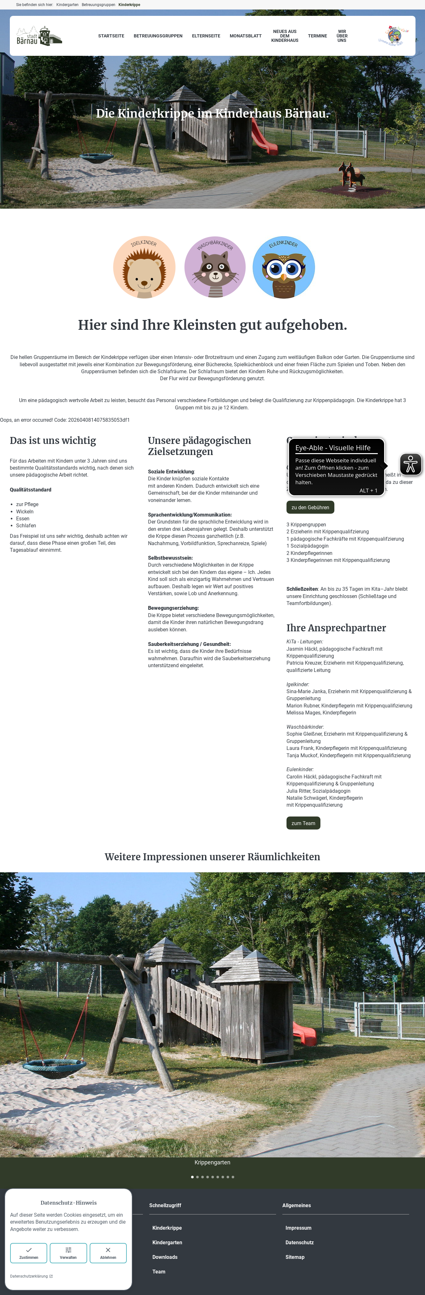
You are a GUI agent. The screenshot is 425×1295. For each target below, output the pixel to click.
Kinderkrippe (167, 1228)
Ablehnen (108, 1253)
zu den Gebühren (310, 507)
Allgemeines (296, 1205)
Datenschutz (300, 1243)
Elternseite (206, 35)
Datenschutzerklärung (31, 1276)
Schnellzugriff (165, 1205)
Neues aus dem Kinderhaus (285, 36)
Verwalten (68, 1253)
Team (158, 1272)
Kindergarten (167, 1243)
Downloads (164, 1257)
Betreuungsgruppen (158, 35)
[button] (192, 1177)
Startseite (111, 35)
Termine (317, 35)
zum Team (303, 823)
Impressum (299, 1228)
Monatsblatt (246, 35)
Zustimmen (28, 1253)
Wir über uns (342, 36)
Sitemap (295, 1257)
